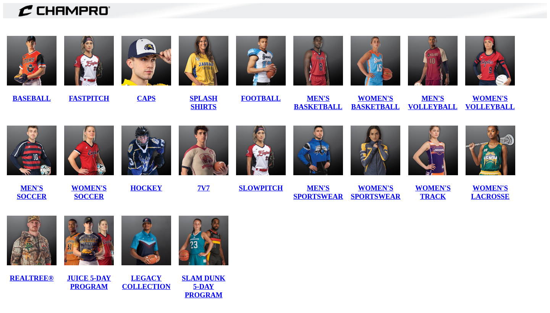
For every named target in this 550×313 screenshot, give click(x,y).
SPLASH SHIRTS (204, 102)
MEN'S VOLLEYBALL (433, 102)
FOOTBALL (261, 98)
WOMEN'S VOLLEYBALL (490, 102)
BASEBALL (32, 98)
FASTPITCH (89, 98)
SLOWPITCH (261, 188)
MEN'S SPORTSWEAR (318, 192)
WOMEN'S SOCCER (89, 192)
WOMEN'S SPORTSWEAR (375, 192)
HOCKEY (146, 188)
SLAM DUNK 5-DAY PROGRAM (203, 286)
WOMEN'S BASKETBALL (375, 102)
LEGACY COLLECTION (146, 282)
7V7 (203, 188)
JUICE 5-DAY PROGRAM (89, 282)
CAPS (146, 98)
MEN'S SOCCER (32, 192)
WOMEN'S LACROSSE (490, 192)
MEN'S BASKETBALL (318, 102)
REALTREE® (31, 278)
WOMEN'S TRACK (432, 192)
